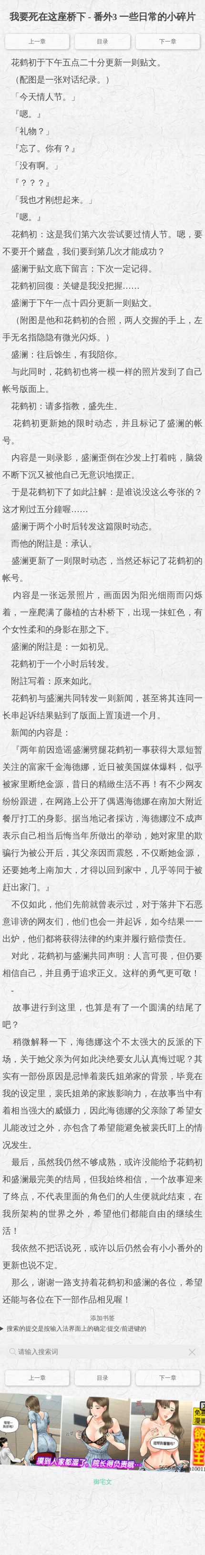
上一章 (37, 41)
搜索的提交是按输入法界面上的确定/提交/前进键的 (76, 1328)
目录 (102, 41)
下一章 (167, 41)
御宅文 (102, 1481)
